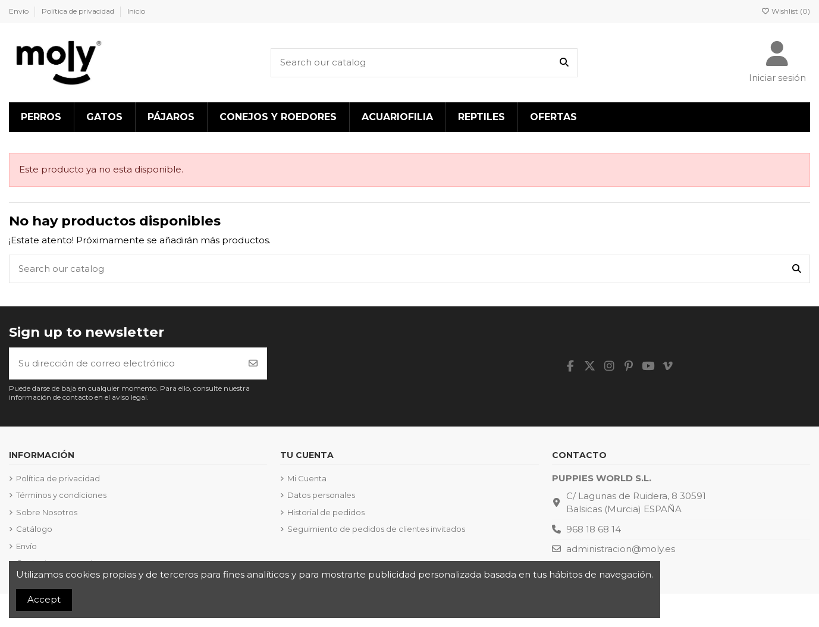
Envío (19, 11)
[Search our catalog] (564, 62)
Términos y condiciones (61, 495)
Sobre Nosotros (46, 512)
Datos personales (321, 495)
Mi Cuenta (307, 478)
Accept (44, 599)
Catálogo (34, 529)
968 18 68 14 (593, 529)
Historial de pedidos (326, 512)
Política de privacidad (79, 11)
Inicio (136, 11)
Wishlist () (785, 11)
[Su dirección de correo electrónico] (125, 364)
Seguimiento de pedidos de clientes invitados (376, 529)
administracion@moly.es (620, 548)
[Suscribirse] (253, 364)
